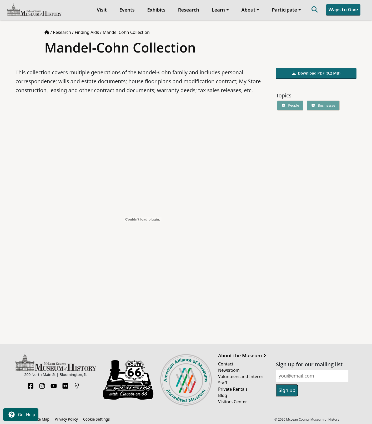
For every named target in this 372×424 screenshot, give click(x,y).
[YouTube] (54, 384)
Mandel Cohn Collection (126, 32)
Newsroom (229, 370)
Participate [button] (284, 10)
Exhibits (156, 10)
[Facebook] (30, 384)
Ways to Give (343, 9)
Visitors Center (232, 402)
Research (188, 10)
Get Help (20, 414)
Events (126, 10)
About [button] (248, 10)
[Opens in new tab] (128, 379)
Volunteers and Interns (240, 376)
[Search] (314, 10)
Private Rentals (233, 389)
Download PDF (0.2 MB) (316, 73)
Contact (225, 364)
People (289, 105)
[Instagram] (42, 384)
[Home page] (46, 32)
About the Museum (242, 356)
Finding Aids (87, 32)
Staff (222, 383)
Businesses (322, 105)
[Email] (312, 376)
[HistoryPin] (77, 384)
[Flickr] (65, 384)
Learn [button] (218, 10)
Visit (102, 10)
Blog (222, 395)
